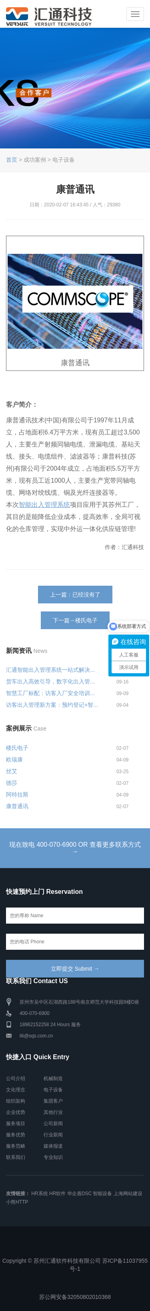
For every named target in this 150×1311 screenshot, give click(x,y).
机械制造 (53, 1078)
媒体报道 (53, 1146)
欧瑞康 (14, 759)
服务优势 (15, 1135)
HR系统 (39, 1193)
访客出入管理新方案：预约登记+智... (52, 705)
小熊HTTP (17, 1202)
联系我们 (15, 1157)
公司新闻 (53, 1123)
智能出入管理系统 (44, 504)
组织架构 (15, 1101)
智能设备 (102, 1193)
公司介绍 (15, 1078)
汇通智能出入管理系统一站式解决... (50, 670)
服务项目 (15, 1123)
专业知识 (53, 1157)
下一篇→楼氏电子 (75, 620)
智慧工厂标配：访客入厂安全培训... (50, 693)
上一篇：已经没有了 (75, 594)
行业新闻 (53, 1135)
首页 (11, 159)
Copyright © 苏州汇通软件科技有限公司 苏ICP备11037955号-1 (75, 1264)
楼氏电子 (17, 748)
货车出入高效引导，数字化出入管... (50, 681)
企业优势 (15, 1112)
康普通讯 (17, 806)
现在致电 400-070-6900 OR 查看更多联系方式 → (75, 848)
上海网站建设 (128, 1193)
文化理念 (15, 1090)
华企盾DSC (79, 1193)
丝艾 (11, 771)
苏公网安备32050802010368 (75, 1297)
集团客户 (53, 1101)
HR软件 (57, 1193)
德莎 (11, 783)
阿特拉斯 (17, 794)
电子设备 (53, 1090)
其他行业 (53, 1112)
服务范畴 (15, 1146)
